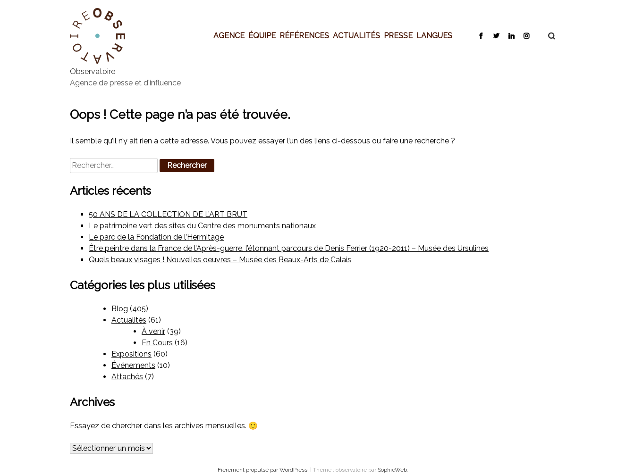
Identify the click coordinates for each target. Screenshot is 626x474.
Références (304, 35)
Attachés (127, 376)
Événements (133, 365)
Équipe (262, 35)
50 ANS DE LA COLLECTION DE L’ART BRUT (168, 214)
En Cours (157, 342)
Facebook (480, 35)
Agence (229, 35)
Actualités (356, 35)
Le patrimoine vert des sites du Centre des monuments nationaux (202, 225)
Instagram (526, 35)
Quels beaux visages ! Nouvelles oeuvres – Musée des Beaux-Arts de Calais (220, 259)
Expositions (131, 353)
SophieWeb (392, 469)
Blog (119, 308)
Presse (398, 35)
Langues (434, 35)
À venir (153, 331)
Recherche (546, 36)
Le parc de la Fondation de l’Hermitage (156, 237)
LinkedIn (511, 35)
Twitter (495, 35)
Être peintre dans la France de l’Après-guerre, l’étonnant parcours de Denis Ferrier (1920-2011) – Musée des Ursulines (289, 248)
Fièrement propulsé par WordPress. (264, 469)
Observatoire (92, 71)
